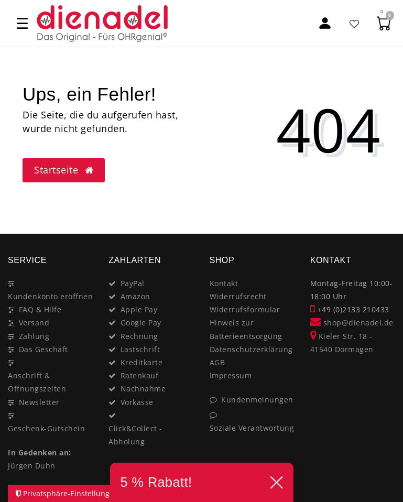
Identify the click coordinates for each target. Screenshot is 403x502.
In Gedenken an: (39, 452)
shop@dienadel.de (352, 323)
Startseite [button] (63, 169)
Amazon (135, 296)
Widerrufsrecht (238, 296)
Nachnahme (143, 389)
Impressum (231, 375)
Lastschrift (140, 349)
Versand (34, 323)
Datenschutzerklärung (251, 349)
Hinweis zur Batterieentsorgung (246, 329)
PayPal (133, 283)
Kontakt (224, 283)
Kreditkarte (142, 362)
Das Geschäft (43, 349)
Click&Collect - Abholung (135, 434)
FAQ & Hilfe (40, 309)
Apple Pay (139, 309)
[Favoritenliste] (355, 23)
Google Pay (141, 323)
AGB (217, 362)
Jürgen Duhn (32, 466)
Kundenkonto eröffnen (50, 296)
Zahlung (34, 336)
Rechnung (139, 336)
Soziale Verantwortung (252, 428)
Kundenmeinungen (257, 400)
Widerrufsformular (245, 309)
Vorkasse (137, 402)
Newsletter (39, 402)
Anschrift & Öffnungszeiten (37, 382)
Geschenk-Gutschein (46, 428)
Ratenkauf (140, 375)
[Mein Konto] (325, 23)
